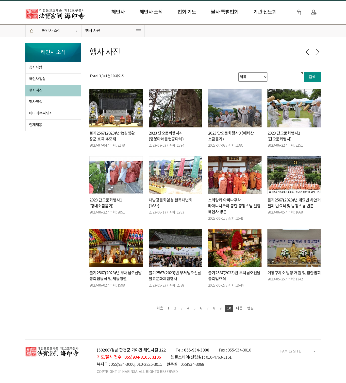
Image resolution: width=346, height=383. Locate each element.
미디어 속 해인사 (40, 113)
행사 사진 (92, 31)
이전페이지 (307, 52)
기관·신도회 (264, 12)
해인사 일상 (37, 79)
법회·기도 (186, 12)
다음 (239, 308)
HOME (31, 31)
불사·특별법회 (224, 12)
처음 (160, 308)
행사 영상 (35, 102)
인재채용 (35, 125)
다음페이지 (317, 52)
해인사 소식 (151, 12)
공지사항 (35, 67)
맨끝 (250, 308)
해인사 (118, 12)
